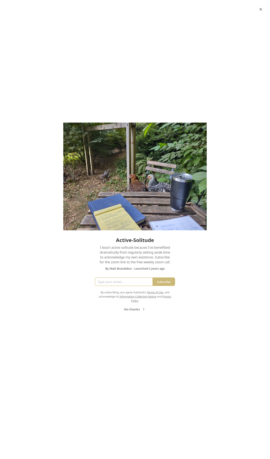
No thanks (135, 309)
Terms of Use (155, 292)
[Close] (260, 9)
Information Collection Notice (137, 296)
